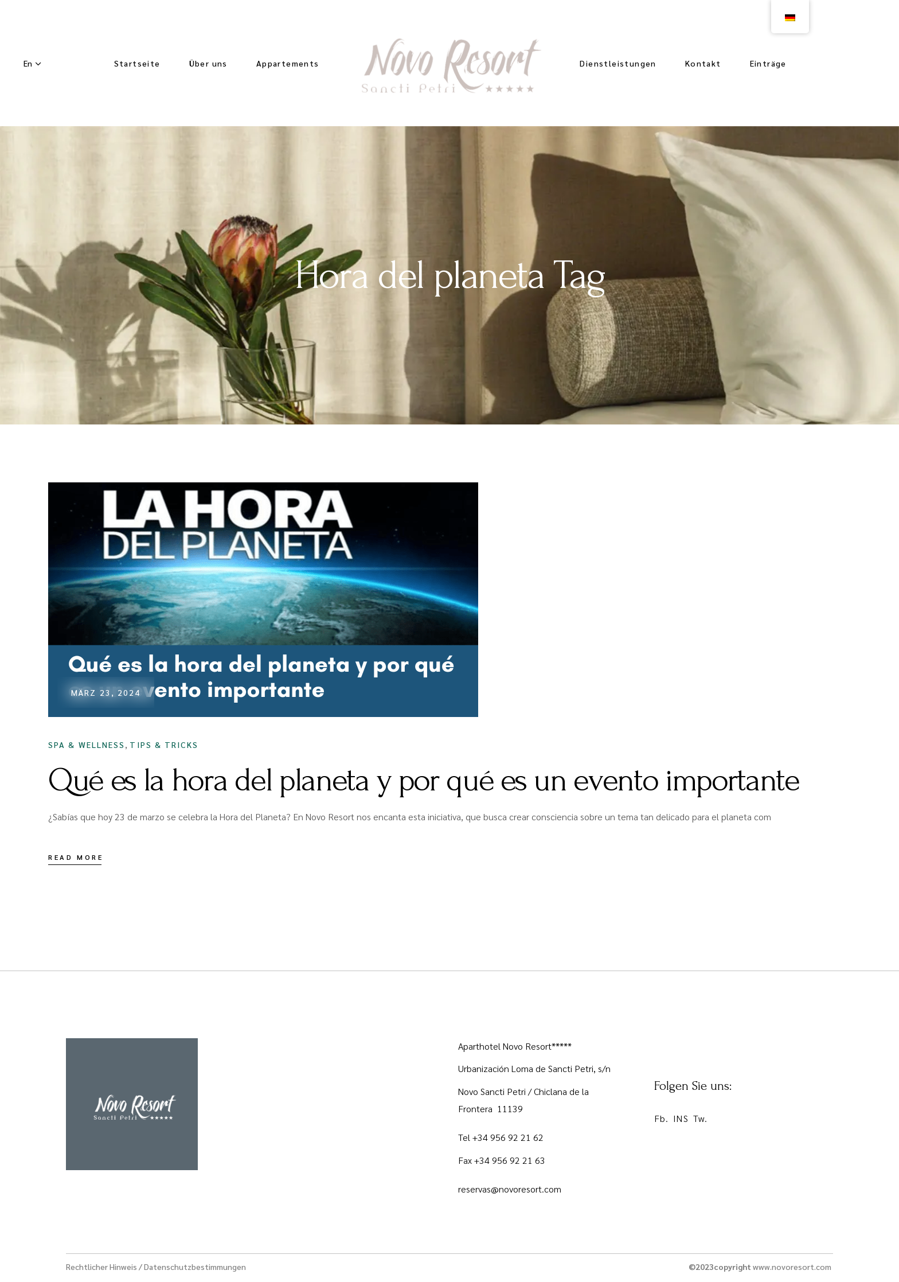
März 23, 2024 (105, 692)
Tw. (700, 1118)
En (28, 63)
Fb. (661, 1118)
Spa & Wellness (86, 744)
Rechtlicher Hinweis (101, 1266)
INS (680, 1118)
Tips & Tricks (164, 744)
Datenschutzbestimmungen (195, 1266)
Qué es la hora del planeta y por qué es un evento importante (423, 780)
